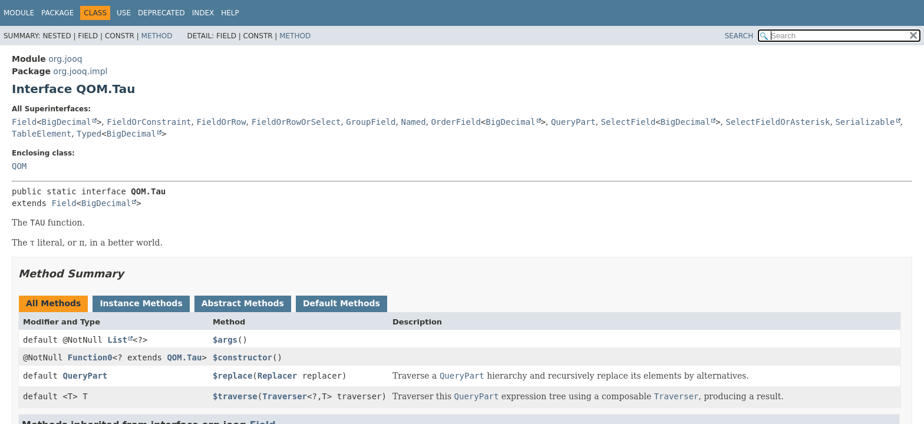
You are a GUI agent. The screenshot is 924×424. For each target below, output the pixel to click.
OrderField (456, 122)
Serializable (865, 122)
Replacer (277, 375)
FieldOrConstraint (149, 122)
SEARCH (739, 36)
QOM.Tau (184, 357)
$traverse (235, 396)
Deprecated (161, 13)
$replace (232, 375)
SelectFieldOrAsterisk (777, 122)
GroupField (370, 122)
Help (230, 13)
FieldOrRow (221, 122)
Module (19, 13)
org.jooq (65, 59)
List (117, 339)
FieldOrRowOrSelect (296, 122)
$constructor (242, 357)
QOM (19, 166)
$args (225, 339)
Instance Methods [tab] (141, 303)
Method (157, 36)
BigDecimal (66, 122)
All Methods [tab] (53, 303)
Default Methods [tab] (341, 303)
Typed (89, 133)
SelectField (628, 122)
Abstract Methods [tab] (243, 303)
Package (57, 13)
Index (203, 13)
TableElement (41, 133)
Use (124, 13)
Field (24, 122)
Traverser (284, 396)
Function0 (90, 357)
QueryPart (573, 122)
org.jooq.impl (80, 71)
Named (413, 122)
